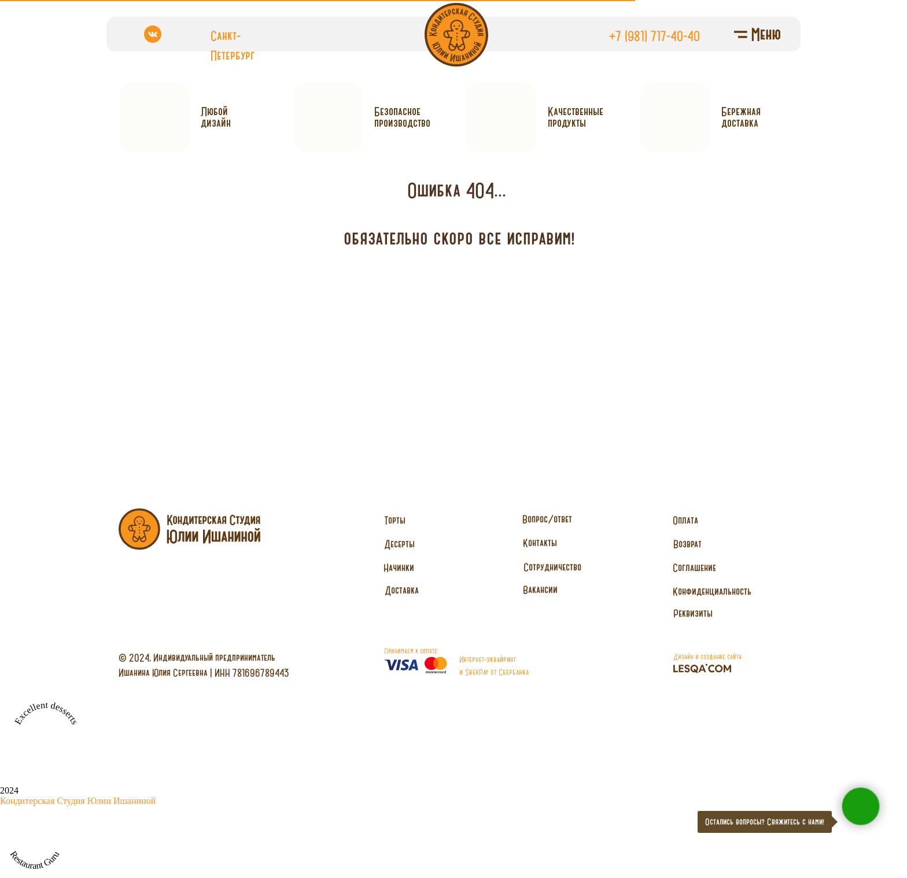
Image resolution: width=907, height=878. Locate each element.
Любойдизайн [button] (216, 117)
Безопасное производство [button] (402, 117)
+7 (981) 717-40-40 (654, 35)
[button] (552, 567)
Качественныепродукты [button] (575, 117)
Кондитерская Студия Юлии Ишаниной (78, 801)
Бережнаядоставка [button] (741, 117)
